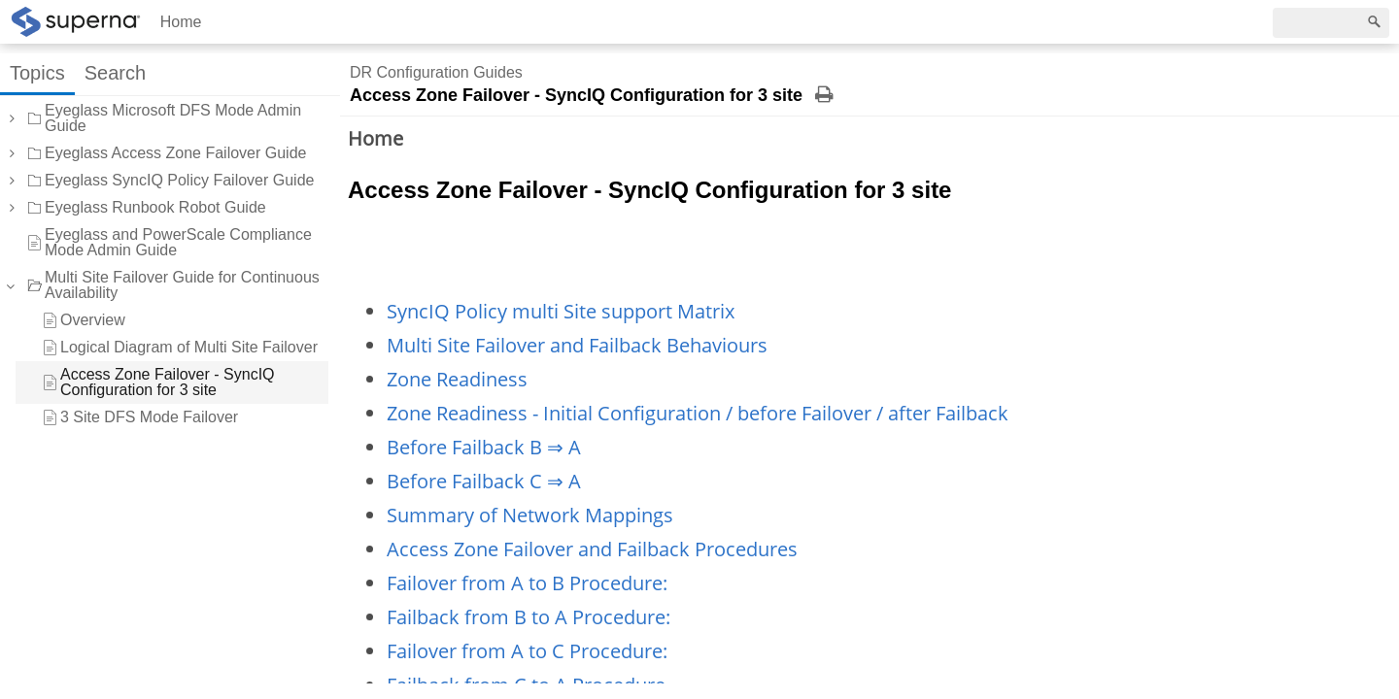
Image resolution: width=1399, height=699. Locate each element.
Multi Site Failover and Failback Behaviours (577, 345)
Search (115, 72)
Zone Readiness (457, 379)
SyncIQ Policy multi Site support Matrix (560, 311)
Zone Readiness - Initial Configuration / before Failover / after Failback (697, 413)
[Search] (1331, 23)
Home (181, 22)
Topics (37, 72)
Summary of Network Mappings (530, 515)
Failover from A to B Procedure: (527, 583)
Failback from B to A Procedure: (528, 617)
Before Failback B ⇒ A (484, 447)
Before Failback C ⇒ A (484, 481)
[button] (10, 118)
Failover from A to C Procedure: (527, 651)
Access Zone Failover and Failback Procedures (592, 549)
